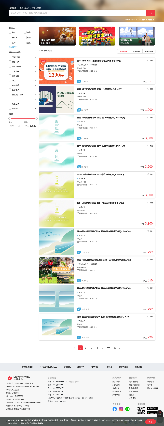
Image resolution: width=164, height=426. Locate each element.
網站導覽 (116, 395)
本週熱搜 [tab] (123, 51)
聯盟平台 (81, 367)
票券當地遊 (24, 8)
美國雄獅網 (133, 382)
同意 (150, 421)
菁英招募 (94, 367)
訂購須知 (116, 385)
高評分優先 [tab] (148, 51)
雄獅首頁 (13, 8)
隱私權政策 (117, 391)
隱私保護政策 (37, 423)
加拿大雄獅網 (134, 385)
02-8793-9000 (18, 399)
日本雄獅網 (133, 391)
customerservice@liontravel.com (28, 402)
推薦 (43, 61)
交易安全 (116, 388)
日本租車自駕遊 (148, 20)
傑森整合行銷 (152, 388)
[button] (21, 118)
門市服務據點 (27, 367)
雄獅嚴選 (150, 382)
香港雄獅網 (133, 388)
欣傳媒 (149, 385)
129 (114, 347)
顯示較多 (13, 47)
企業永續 (108, 367)
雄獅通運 (132, 398)
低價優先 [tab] (136, 51)
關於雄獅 (116, 382)
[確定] (150, 13)
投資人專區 (123, 367)
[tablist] (136, 51)
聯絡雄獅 (138, 367)
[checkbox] (10, 32)
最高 (26, 122)
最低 (10, 122)
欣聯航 (131, 395)
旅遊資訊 (67, 367)
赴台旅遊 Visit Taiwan (48, 367)
